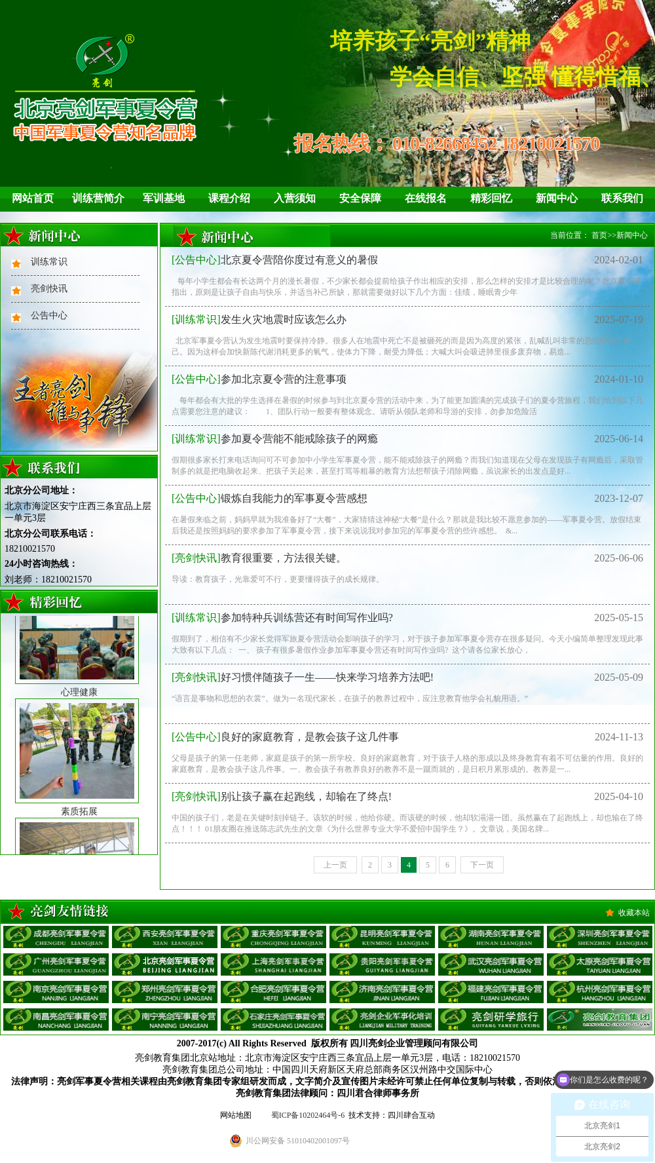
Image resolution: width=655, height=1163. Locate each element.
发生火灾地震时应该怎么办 (259, 319)
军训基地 (164, 198)
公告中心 (49, 315)
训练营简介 (98, 198)
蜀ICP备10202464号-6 (308, 1115)
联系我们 (622, 198)
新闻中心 (557, 198)
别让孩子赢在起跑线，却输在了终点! (282, 796)
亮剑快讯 (49, 289)
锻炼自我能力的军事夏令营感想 (269, 498)
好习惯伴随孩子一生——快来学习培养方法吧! (303, 677)
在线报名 (426, 198)
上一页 (335, 864)
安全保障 (360, 198)
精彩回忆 (491, 198)
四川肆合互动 (411, 1115)
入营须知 (295, 198)
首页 (599, 235)
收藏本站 (634, 912)
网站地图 (236, 1115)
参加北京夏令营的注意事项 (259, 379)
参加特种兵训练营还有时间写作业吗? (282, 617)
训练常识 (49, 262)
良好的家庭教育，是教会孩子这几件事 (285, 736)
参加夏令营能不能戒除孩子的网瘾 (275, 438)
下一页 (482, 864)
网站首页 (33, 198)
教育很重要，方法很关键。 (259, 557)
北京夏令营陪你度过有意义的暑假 (275, 259)
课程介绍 (229, 198)
